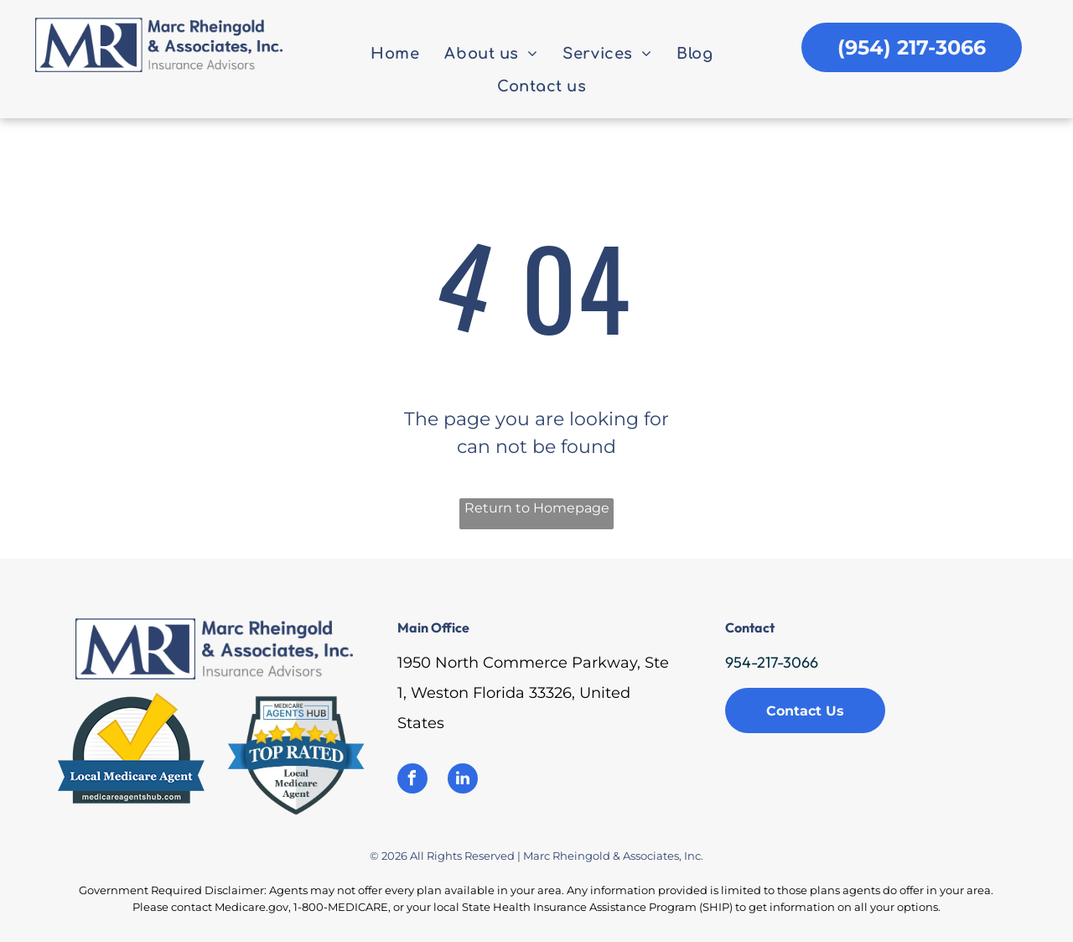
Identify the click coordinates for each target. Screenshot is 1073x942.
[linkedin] (463, 780)
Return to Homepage (536, 508)
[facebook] (412, 780)
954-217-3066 (771, 662)
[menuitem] (395, 54)
